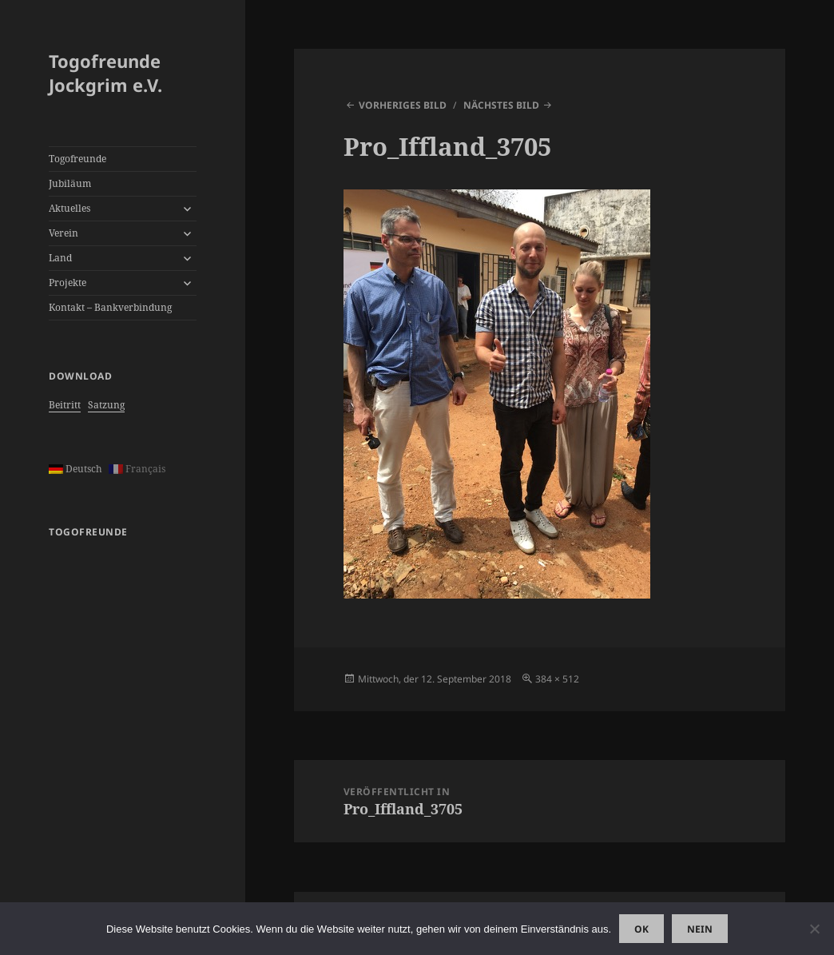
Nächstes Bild (501, 105)
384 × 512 (557, 679)
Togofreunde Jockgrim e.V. (105, 73)
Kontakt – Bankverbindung (110, 307)
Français (137, 469)
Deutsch (75, 469)
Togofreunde (77, 158)
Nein (700, 929)
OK (641, 929)
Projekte (67, 282)
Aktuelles (69, 208)
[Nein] (814, 929)
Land (60, 258)
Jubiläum (70, 183)
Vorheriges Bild (403, 105)
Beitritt (65, 405)
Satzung (106, 405)
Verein (63, 233)
